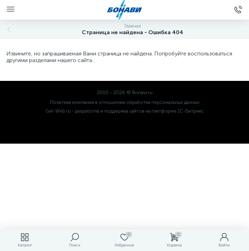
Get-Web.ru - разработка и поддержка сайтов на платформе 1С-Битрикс (124, 111)
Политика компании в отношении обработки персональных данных (124, 102)
